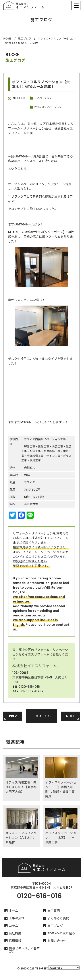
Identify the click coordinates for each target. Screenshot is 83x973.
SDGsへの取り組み (61, 933)
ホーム (13, 910)
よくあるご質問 (58, 918)
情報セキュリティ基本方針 (24, 950)
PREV (13, 716)
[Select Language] (64, 967)
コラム (13, 925)
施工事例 (53, 910)
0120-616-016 (29, 686)
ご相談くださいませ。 (34, 542)
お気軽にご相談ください (30, 561)
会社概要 (15, 933)
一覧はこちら (41, 716)
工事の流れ (16, 918)
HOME (7, 38)
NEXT (70, 716)
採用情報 (15, 940)
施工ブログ (24, 38)
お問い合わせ (56, 940)
